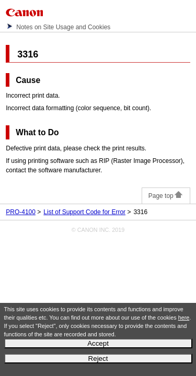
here (184, 317)
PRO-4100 (21, 212)
